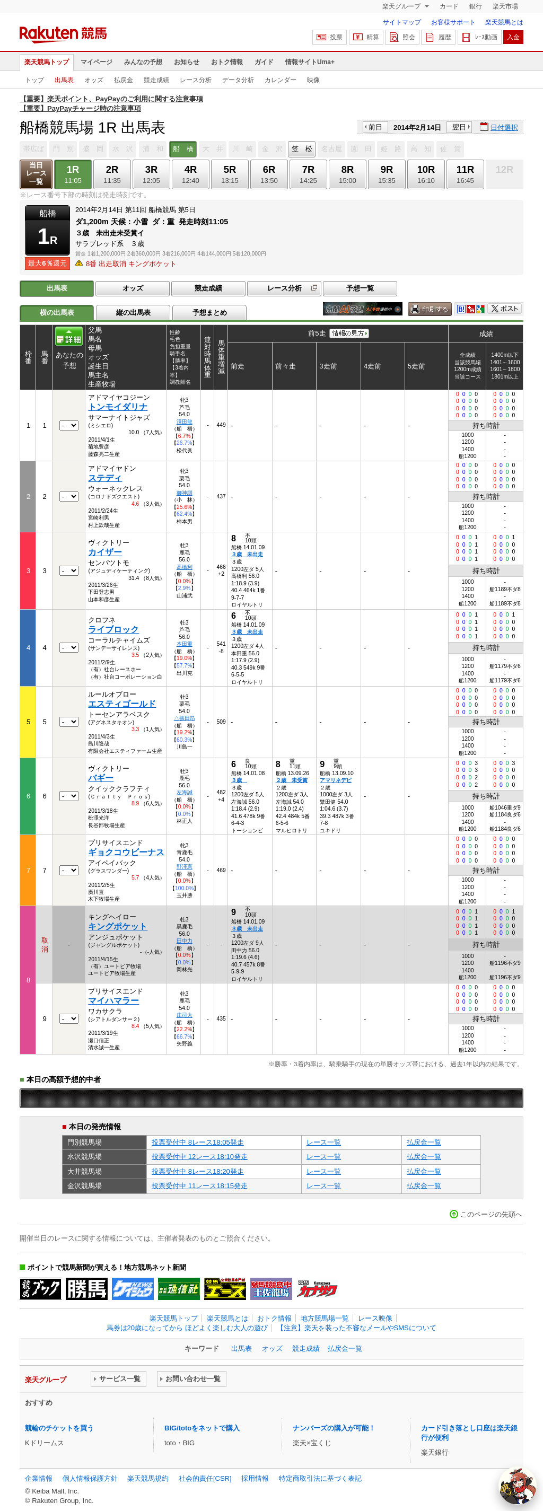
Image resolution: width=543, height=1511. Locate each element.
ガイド (264, 62)
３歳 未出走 (247, 554)
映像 (313, 80)
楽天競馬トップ (46, 62)
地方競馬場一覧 (325, 1318)
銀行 (475, 6)
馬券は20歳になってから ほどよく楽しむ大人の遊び (187, 1328)
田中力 (184, 941)
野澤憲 (184, 866)
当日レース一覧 (36, 173)
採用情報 (255, 1478)
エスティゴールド (122, 703)
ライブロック (113, 629)
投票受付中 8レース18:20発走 (198, 1171)
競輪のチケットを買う (59, 1428)
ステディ (105, 477)
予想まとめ (209, 313)
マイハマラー (113, 1000)
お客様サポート (453, 22)
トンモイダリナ (117, 406)
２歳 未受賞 (292, 780)
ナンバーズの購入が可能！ (334, 1428)
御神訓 (184, 493)
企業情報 (38, 1478)
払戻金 (123, 80)
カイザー (105, 552)
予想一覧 (360, 288)
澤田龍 (184, 422)
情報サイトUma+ (310, 62)
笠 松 (302, 149)
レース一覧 (323, 1142)
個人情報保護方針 (90, 1478)
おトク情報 (227, 62)
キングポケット (117, 926)
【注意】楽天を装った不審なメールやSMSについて (356, 1328)
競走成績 (156, 80)
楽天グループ (402, 6)
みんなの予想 (143, 62)
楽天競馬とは (504, 22)
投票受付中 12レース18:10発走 (200, 1157)
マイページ (96, 62)
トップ (34, 80)
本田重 (184, 644)
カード (449, 6)
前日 (375, 127)
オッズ (93, 80)
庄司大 (184, 1015)
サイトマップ (402, 22)
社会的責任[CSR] (205, 1478)
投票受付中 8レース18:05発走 (198, 1142)
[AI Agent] (517, 1485)
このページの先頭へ (491, 1214)
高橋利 (184, 567)
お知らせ (186, 62)
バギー (100, 778)
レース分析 (196, 80)
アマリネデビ (336, 780)
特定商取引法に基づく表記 (320, 1478)
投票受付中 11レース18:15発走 (200, 1186)
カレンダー (280, 80)
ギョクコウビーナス (126, 852)
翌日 (459, 127)
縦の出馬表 (133, 313)
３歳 (239, 780)
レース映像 (375, 1318)
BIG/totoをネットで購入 (202, 1428)
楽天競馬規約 (148, 1478)
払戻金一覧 (424, 1142)
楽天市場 (505, 6)
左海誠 (184, 792)
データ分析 (238, 80)
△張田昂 (184, 718)
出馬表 (64, 80)
